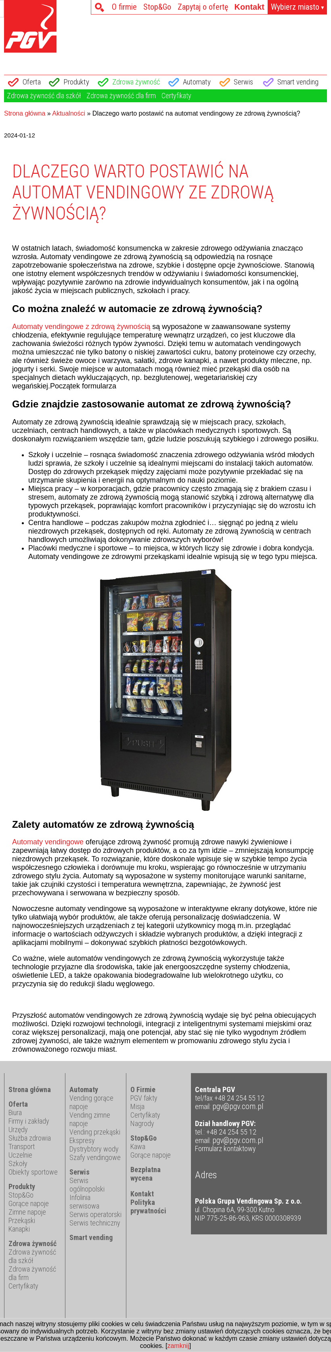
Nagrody (142, 1123)
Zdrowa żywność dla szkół (44, 95)
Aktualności (68, 113)
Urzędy (18, 1129)
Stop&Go (157, 7)
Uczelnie (20, 1155)
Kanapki (19, 1229)
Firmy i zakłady (28, 1121)
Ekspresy (82, 1140)
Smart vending (297, 81)
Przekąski (21, 1220)
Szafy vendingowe (95, 1157)
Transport (21, 1146)
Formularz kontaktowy (225, 1149)
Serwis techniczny (94, 1223)
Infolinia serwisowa (84, 1201)
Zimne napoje (27, 1212)
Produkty (76, 81)
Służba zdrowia (29, 1138)
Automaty (197, 81)
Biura (15, 1112)
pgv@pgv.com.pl (238, 1106)
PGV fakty (143, 1098)
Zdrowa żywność (136, 81)
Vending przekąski (94, 1132)
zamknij (178, 1345)
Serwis (243, 81)
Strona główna (24, 113)
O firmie (124, 7)
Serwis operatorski (95, 1214)
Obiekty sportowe (33, 1172)
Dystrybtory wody (94, 1149)
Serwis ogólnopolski (87, 1184)
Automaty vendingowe (48, 842)
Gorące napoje (28, 1203)
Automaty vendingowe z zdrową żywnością (81, 327)
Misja (137, 1106)
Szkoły (17, 1163)
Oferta (32, 81)
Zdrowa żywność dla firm (121, 95)
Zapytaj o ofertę (203, 7)
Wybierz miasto (298, 7)
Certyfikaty (176, 95)
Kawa (137, 1146)
